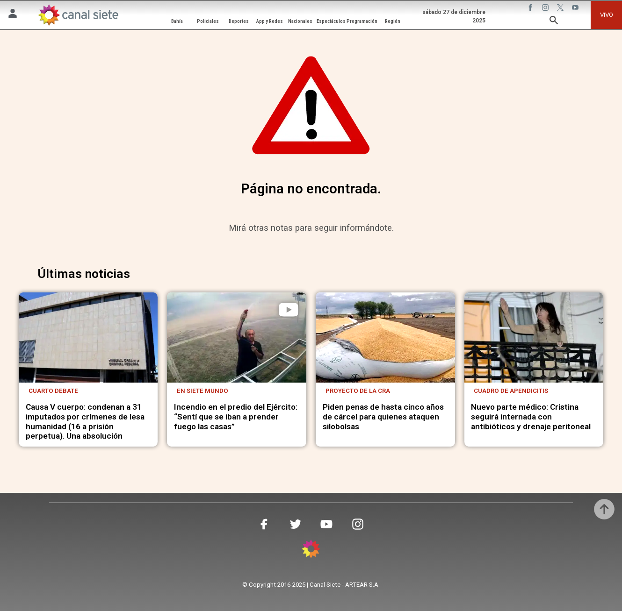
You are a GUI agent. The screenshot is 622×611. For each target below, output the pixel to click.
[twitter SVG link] (561, 8)
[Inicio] (77, 15)
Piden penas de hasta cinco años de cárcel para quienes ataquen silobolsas (383, 416)
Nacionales (300, 21)
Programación (362, 21)
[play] (288, 309)
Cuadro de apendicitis (511, 390)
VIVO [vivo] (606, 14)
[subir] (604, 509)
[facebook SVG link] (531, 8)
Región (392, 21)
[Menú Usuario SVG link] (12, 15)
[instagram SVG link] (546, 8)
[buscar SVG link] (553, 21)
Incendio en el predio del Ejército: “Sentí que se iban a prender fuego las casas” (235, 416)
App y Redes (269, 21)
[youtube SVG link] (576, 8)
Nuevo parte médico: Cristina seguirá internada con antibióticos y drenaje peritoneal (531, 416)
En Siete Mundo (202, 390)
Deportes (239, 21)
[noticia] (88, 337)
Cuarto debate (53, 390)
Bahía (177, 21)
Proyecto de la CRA (357, 390)
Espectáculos (331, 21)
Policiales (208, 21)
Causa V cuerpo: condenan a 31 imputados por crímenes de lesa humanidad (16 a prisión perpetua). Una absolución (85, 421)
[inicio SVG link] (311, 550)
